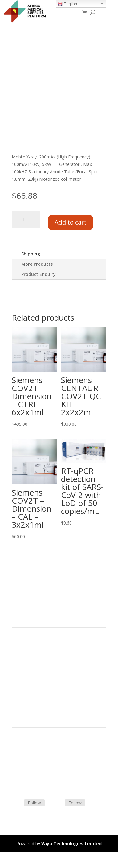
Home (18, 644)
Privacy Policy (25, 688)
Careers (19, 680)
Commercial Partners (33, 666)
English (67, 4)
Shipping (30, 254)
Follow (34, 803)
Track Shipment (27, 780)
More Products (37, 264)
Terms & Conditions (32, 751)
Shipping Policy (26, 758)
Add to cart (71, 222)
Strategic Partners (29, 658)
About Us (21, 673)
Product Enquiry (38, 274)
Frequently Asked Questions (39, 773)
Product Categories (31, 651)
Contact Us (23, 766)
